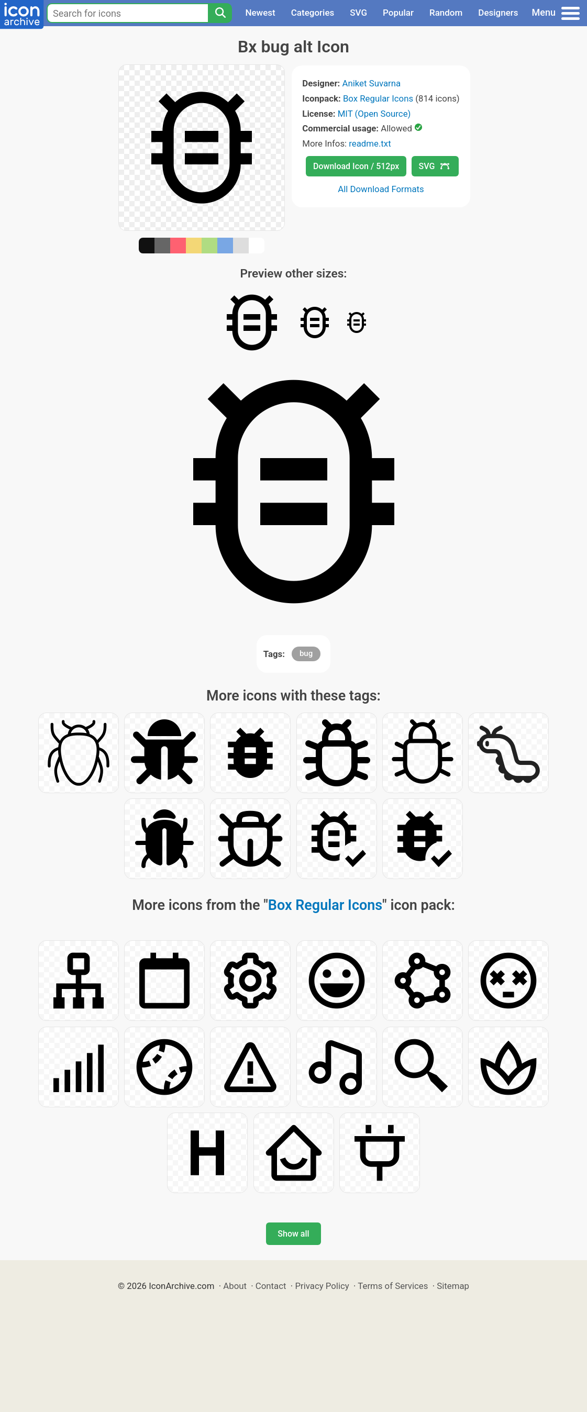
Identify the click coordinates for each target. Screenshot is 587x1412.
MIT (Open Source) (374, 113)
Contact (271, 1286)
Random (445, 12)
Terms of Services (393, 1286)
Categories (313, 12)
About (235, 1286)
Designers (498, 12)
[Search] (220, 13)
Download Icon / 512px (356, 166)
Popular (398, 12)
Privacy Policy (322, 1286)
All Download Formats (381, 189)
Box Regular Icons (378, 98)
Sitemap (453, 1286)
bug (306, 653)
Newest (260, 12)
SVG (358, 12)
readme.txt (370, 143)
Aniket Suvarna (371, 83)
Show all (293, 1234)
